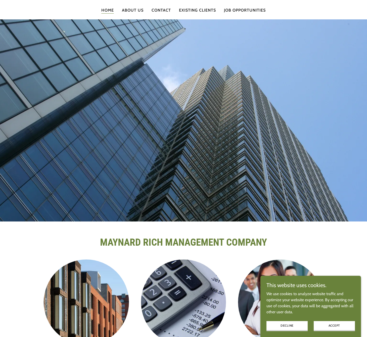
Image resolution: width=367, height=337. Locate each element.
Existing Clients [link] (197, 10)
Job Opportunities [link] (245, 10)
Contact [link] (161, 10)
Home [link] (107, 10)
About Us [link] (133, 10)
